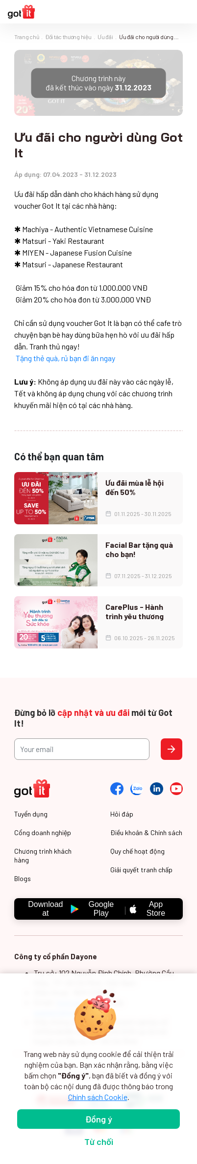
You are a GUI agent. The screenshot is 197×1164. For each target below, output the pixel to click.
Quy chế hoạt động (137, 851)
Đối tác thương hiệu (68, 36)
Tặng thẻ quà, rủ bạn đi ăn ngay (65, 358)
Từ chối (98, 1141)
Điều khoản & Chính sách (146, 832)
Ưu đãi (105, 36)
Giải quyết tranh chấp (141, 869)
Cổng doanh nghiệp (42, 832)
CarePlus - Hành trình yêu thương (134, 611)
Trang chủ (26, 36)
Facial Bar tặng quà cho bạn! (139, 549)
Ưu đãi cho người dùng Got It (151, 36)
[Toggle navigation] (184, 12)
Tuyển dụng (31, 814)
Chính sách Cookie (97, 1096)
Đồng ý (98, 1119)
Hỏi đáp (121, 814)
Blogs (22, 878)
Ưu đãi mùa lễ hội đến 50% (134, 487)
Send (171, 749)
